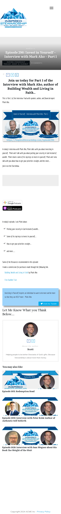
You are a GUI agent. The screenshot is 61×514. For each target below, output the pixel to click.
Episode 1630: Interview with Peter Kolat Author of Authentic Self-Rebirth (30, 410)
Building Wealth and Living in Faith (16, 272)
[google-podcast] (12, 204)
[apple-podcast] (12, 210)
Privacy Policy (43, 511)
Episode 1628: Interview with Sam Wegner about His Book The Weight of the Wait (30, 440)
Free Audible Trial (11, 280)
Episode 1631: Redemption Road (30, 383)
